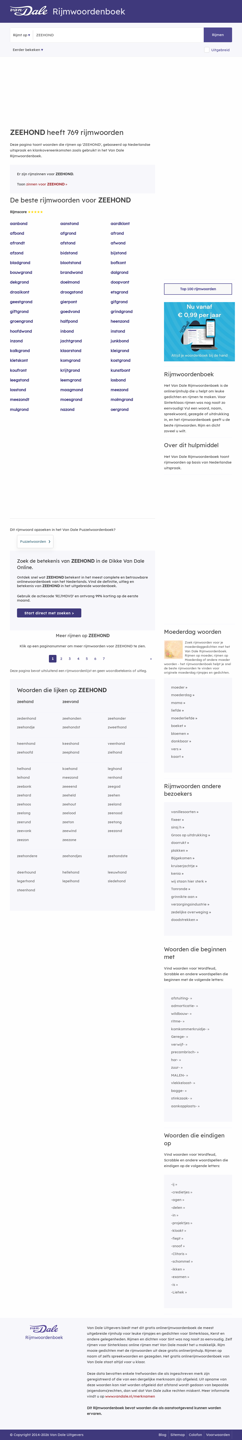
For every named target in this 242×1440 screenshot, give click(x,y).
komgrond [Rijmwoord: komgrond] (70, 360)
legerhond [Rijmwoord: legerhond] (26, 881)
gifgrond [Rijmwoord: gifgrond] (119, 301)
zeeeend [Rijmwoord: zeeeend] (69, 786)
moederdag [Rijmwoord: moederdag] (181, 695)
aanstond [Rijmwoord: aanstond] (69, 223)
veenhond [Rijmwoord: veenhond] (116, 743)
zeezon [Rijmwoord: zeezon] (23, 839)
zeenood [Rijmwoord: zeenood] (115, 813)
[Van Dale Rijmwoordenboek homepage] (31, 11)
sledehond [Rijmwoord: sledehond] (117, 881)
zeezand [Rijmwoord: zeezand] (115, 830)
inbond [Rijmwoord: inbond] (67, 331)
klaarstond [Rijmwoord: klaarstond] (70, 350)
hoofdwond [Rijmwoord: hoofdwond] (21, 331)
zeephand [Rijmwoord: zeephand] (70, 752)
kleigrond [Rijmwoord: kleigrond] (120, 350)
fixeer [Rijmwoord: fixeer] (176, 819)
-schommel (180, 1261)
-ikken (176, 1269)
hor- (174, 1060)
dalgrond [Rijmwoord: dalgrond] (119, 272)
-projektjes (180, 1223)
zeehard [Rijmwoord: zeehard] (24, 795)
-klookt (177, 1230)
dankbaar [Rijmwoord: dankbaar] (179, 741)
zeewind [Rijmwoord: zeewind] (69, 830)
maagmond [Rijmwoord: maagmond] (71, 389)
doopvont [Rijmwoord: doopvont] (120, 282)
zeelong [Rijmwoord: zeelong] (23, 813)
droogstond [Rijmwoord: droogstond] (71, 292)
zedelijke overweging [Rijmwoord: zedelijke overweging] (189, 912)
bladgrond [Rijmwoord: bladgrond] (20, 262)
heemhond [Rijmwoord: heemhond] (26, 743)
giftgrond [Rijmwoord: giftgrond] (19, 311)
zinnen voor (45, 184)
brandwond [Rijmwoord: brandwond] (71, 272)
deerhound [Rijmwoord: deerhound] (26, 872)
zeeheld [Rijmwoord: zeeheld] (69, 795)
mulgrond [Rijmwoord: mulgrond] (19, 409)
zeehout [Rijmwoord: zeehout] (69, 804)
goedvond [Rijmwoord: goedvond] (70, 311)
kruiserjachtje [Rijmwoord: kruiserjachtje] (183, 866)
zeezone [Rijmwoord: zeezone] (69, 839)
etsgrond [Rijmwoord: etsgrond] (119, 292)
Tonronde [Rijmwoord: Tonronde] (179, 889)
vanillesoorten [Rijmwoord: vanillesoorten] (183, 812)
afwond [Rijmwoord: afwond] (118, 242)
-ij (172, 1184)
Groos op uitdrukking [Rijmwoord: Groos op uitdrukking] (189, 835)
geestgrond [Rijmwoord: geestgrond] (21, 301)
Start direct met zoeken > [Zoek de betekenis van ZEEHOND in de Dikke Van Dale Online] (49, 613)
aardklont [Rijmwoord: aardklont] (120, 223)
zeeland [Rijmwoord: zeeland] (114, 804)
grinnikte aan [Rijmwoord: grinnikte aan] (182, 896)
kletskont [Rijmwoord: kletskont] (19, 360)
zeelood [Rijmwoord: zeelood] (69, 813)
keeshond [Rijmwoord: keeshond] (70, 743)
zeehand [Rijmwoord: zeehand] (25, 701)
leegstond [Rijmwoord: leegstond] (19, 379)
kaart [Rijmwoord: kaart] (176, 756)
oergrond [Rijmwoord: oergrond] (120, 409)
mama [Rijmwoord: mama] (176, 702)
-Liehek (177, 1292)
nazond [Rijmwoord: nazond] (67, 409)
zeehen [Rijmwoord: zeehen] (114, 795)
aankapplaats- (184, 1106)
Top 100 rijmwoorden (198, 289)
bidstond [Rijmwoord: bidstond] (69, 252)
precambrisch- (183, 1052)
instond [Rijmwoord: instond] (118, 331)
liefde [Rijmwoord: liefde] (176, 710)
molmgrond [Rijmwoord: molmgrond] (122, 399)
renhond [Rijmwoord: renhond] (115, 777)
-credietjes (180, 1192)
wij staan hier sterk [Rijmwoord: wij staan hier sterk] (187, 881)
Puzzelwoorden (35, 540)
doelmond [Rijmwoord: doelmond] (70, 282)
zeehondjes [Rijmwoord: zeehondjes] (72, 856)
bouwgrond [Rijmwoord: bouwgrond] (21, 272)
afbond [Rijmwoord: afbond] (17, 233)
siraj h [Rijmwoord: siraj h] (176, 827)
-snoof (176, 1246)
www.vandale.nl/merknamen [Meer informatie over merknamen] (130, 1396)
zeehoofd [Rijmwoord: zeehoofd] (25, 752)
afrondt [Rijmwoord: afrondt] (17, 242)
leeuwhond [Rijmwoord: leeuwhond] (117, 872)
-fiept (176, 1238)
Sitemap (177, 1434)
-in (173, 1215)
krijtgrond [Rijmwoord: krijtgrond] (70, 370)
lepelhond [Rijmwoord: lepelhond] (70, 881)
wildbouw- (180, 1013)
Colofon (195, 1434)
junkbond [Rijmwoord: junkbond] (120, 340)
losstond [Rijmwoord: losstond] (18, 389)
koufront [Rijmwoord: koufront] (18, 370)
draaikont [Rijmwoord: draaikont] (19, 292)
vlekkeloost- (181, 1083)
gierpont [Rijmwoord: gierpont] (68, 301)
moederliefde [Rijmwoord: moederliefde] (182, 718)
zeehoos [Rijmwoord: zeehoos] (24, 804)
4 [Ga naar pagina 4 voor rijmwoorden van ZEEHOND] (78, 658)
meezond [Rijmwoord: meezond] (119, 389)
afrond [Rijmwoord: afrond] (117, 233)
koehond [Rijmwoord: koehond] (70, 768)
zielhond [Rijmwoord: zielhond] (115, 752)
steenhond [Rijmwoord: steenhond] (26, 890)
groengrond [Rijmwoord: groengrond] (21, 321)
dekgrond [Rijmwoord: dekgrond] (19, 282)
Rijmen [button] (218, 34)
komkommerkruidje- (189, 1029)
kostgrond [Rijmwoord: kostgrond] (120, 360)
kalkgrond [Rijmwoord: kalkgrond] (20, 350)
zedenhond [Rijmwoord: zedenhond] (26, 718)
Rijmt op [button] (20, 35)
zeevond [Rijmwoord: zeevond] (70, 701)
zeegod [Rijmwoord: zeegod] (114, 786)
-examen (178, 1276)
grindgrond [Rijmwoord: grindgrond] (122, 311)
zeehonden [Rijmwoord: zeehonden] (71, 718)
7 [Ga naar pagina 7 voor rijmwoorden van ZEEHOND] (104, 658)
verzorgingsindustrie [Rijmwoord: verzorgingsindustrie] (189, 904)
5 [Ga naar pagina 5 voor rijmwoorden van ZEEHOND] (87, 658)
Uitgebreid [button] (220, 50)
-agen (176, 1199)
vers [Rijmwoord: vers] (174, 749)
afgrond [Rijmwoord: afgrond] (68, 233)
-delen (176, 1207)
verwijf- (178, 1044)
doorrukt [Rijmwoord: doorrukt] (178, 842)
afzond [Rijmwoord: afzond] (16, 252)
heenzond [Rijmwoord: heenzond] (120, 321)
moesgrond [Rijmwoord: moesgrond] (71, 399)
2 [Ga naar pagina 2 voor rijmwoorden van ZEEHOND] (61, 658)
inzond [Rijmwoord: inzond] (16, 340)
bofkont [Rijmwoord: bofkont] (118, 262)
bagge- (177, 1090)
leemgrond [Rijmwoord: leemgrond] (70, 379)
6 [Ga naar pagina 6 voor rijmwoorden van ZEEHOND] (95, 658)
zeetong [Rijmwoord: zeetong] (115, 822)
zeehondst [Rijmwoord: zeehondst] (71, 727)
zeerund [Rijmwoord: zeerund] (24, 822)
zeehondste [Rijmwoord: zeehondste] (118, 856)
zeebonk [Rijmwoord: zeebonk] (24, 786)
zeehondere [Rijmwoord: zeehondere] (27, 856)
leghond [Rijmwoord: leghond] (115, 768)
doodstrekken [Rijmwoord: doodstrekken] (183, 919)
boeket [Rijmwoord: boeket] (177, 725)
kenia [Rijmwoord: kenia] (176, 873)
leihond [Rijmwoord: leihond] (23, 777)
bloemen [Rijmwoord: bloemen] (178, 733)
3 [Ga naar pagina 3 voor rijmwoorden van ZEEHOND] (70, 658)
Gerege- (178, 1036)
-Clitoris (177, 1253)
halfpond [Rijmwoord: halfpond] (69, 321)
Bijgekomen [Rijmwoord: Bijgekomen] (181, 858)
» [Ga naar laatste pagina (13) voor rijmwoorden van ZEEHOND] (151, 658)
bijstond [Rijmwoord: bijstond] (118, 252)
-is (173, 1284)
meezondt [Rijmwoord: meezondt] (19, 399)
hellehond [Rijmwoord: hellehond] (70, 872)
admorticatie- (183, 1005)
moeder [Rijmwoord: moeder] (178, 687)
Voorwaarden (218, 1434)
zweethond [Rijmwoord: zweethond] (117, 727)
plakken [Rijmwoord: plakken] (178, 850)
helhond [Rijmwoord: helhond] (24, 768)
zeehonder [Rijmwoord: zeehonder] (117, 718)
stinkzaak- (180, 1098)
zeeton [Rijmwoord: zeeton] (68, 822)
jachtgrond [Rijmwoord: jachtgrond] (71, 340)
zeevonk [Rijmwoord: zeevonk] (24, 830)
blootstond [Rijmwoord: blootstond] (70, 262)
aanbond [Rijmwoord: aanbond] (18, 223)
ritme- (176, 1021)
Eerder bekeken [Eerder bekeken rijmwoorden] (26, 49)
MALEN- (178, 1075)
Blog (162, 1434)
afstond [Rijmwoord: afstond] (67, 242)
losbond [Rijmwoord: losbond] (118, 379)
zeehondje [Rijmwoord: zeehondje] (26, 727)
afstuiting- (180, 998)
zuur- (175, 1067)
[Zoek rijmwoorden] (59, 35)
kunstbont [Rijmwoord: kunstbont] (120, 370)
